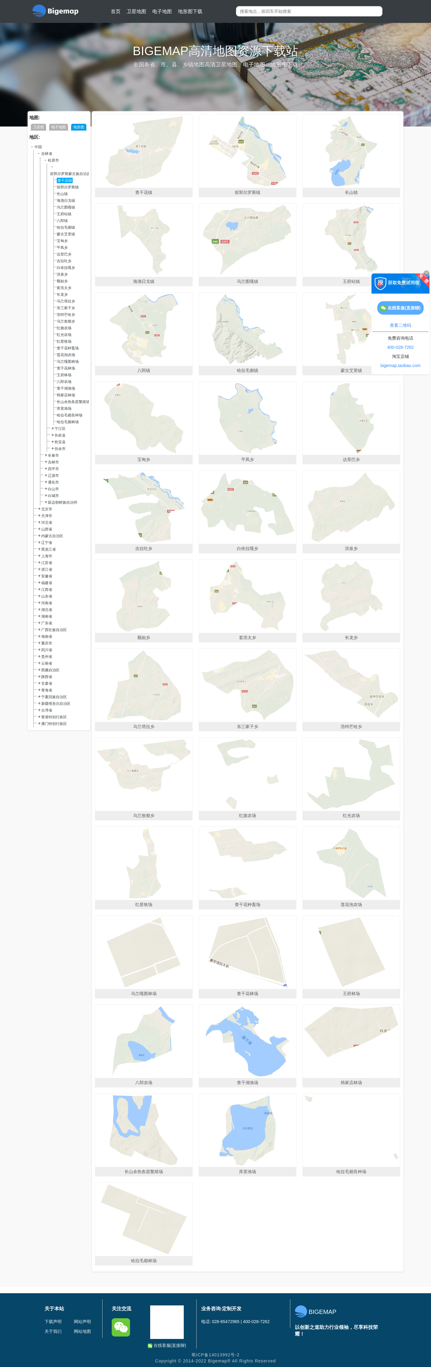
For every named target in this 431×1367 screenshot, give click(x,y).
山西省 (46, 529)
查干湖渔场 (66, 388)
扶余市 (60, 449)
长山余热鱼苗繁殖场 (73, 402)
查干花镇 (64, 180)
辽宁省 (46, 543)
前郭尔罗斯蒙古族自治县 (70, 174)
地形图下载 (190, 11)
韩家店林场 (66, 395)
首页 (116, 11)
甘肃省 (46, 683)
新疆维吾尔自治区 (56, 703)
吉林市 (53, 462)
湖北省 (46, 610)
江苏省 (46, 563)
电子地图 (162, 11)
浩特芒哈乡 (66, 314)
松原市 (53, 160)
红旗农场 (64, 328)
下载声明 (53, 1321)
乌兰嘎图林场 (68, 361)
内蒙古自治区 (52, 536)
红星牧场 (64, 341)
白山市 (53, 489)
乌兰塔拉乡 (66, 301)
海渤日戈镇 (66, 200)
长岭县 (60, 435)
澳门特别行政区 (54, 724)
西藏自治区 (50, 670)
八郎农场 (64, 382)
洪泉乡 (62, 274)
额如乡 (62, 281)
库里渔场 (64, 408)
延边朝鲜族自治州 (62, 502)
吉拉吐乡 (64, 261)
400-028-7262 (400, 347)
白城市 (53, 496)
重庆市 (46, 643)
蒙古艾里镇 (66, 234)
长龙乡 (62, 294)
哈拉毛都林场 (68, 422)
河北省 (46, 522)
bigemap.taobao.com (401, 365)
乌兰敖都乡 (66, 321)
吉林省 (46, 154)
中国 (38, 147)
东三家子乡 (66, 308)
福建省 (46, 583)
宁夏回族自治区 (54, 697)
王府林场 (64, 375)
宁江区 (60, 429)
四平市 (53, 469)
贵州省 (46, 657)
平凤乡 (62, 247)
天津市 (46, 516)
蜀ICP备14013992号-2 (215, 1354)
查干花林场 (66, 368)
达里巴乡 (64, 254)
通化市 (53, 482)
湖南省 (46, 616)
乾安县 (60, 442)
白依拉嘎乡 (66, 268)
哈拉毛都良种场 (69, 415)
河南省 (46, 603)
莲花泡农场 (66, 355)
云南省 (46, 663)
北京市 (46, 509)
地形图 (78, 127)
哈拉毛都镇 (66, 227)
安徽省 (46, 576)
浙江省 (46, 569)
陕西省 (46, 677)
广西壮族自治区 (54, 630)
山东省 (46, 596)
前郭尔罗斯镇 (68, 187)
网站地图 (82, 1331)
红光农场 (64, 335)
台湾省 (46, 710)
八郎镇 (62, 221)
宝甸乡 (62, 241)
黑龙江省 (48, 549)
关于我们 (53, 1331)
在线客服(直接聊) (167, 1345)
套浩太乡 (64, 288)
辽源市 (53, 475)
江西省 (46, 589)
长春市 (53, 455)
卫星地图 (136, 11)
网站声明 (82, 1321)
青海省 (46, 690)
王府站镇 (64, 214)
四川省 (46, 650)
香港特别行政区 (54, 717)
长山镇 (62, 194)
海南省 (46, 636)
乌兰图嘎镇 (66, 207)
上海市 (46, 556)
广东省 (46, 623)
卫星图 (38, 127)
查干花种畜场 (68, 348)
